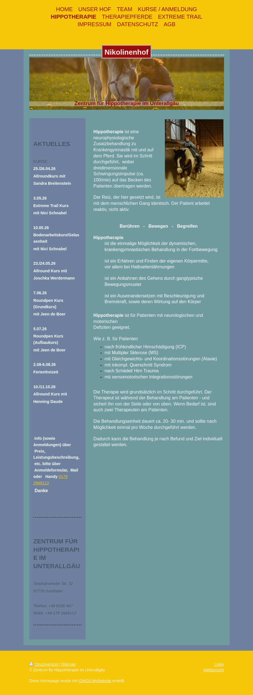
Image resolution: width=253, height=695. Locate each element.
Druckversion (44, 664)
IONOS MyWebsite (94, 681)
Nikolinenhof (126, 52)
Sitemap (68, 664)
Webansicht (214, 670)
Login (219, 664)
